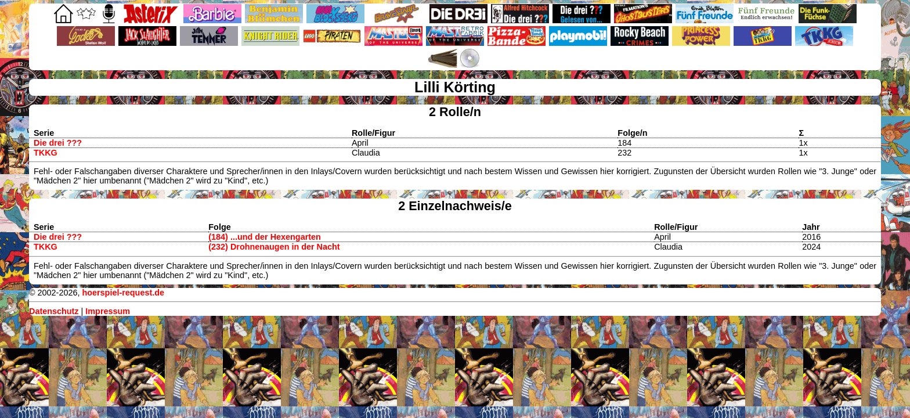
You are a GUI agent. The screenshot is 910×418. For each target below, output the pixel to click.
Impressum (107, 311)
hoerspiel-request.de (123, 292)
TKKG (45, 152)
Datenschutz (54, 311)
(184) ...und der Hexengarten (264, 237)
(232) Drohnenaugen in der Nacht (274, 246)
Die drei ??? (58, 142)
